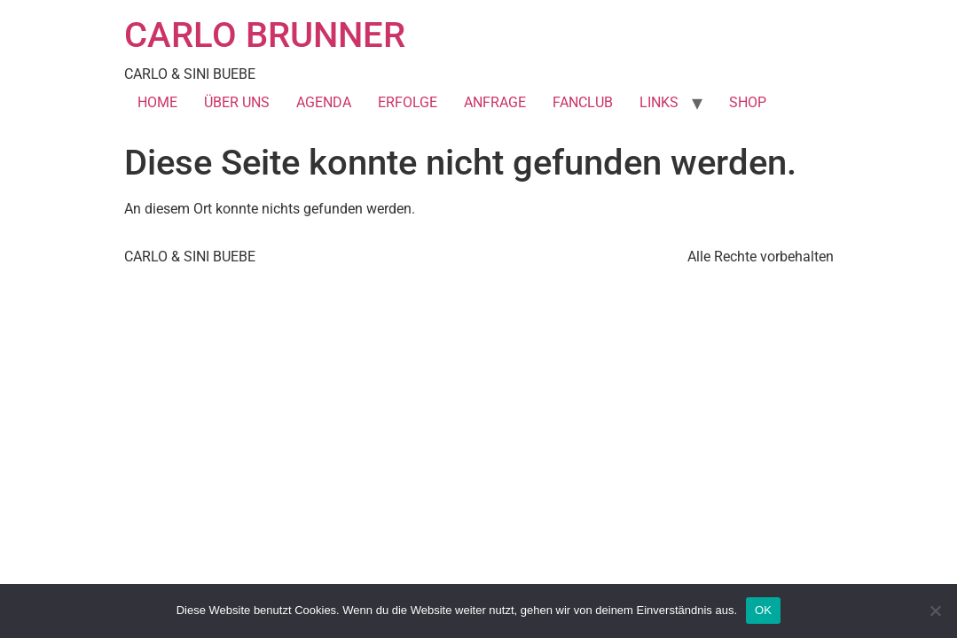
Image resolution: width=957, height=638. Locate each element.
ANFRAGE (495, 102)
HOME (157, 102)
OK (763, 610)
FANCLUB (583, 102)
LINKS (659, 102)
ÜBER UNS (237, 102)
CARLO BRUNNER (264, 35)
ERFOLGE (407, 102)
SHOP (747, 102)
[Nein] (935, 610)
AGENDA (323, 102)
